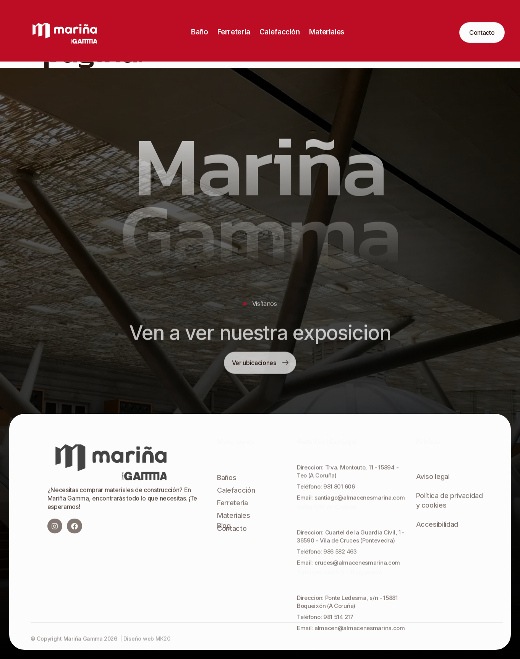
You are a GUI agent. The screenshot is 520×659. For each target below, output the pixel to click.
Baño (199, 32)
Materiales (326, 32)
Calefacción (279, 32)
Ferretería (233, 32)
